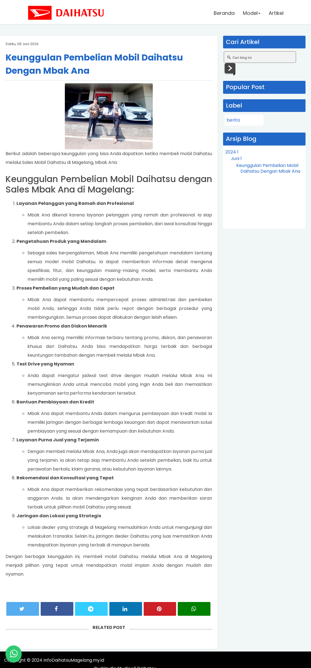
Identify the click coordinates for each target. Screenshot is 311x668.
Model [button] (251, 13)
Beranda (223, 13)
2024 (231, 152)
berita (233, 120)
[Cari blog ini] (260, 57)
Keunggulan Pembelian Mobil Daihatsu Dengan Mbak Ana (268, 168)
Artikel (275, 13)
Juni (236, 158)
